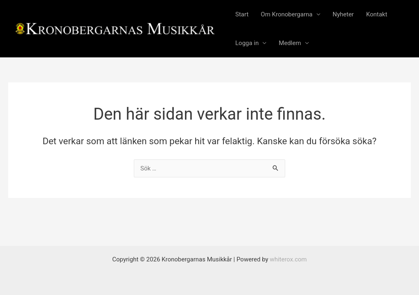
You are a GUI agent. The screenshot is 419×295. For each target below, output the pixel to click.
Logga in (247, 43)
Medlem (290, 43)
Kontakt (376, 14)
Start (241, 14)
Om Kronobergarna (286, 14)
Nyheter (343, 14)
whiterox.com (288, 259)
